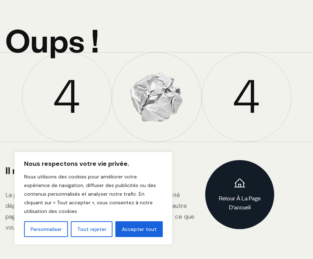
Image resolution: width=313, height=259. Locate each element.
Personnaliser (46, 229)
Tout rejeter (91, 229)
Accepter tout (139, 229)
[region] (93, 198)
